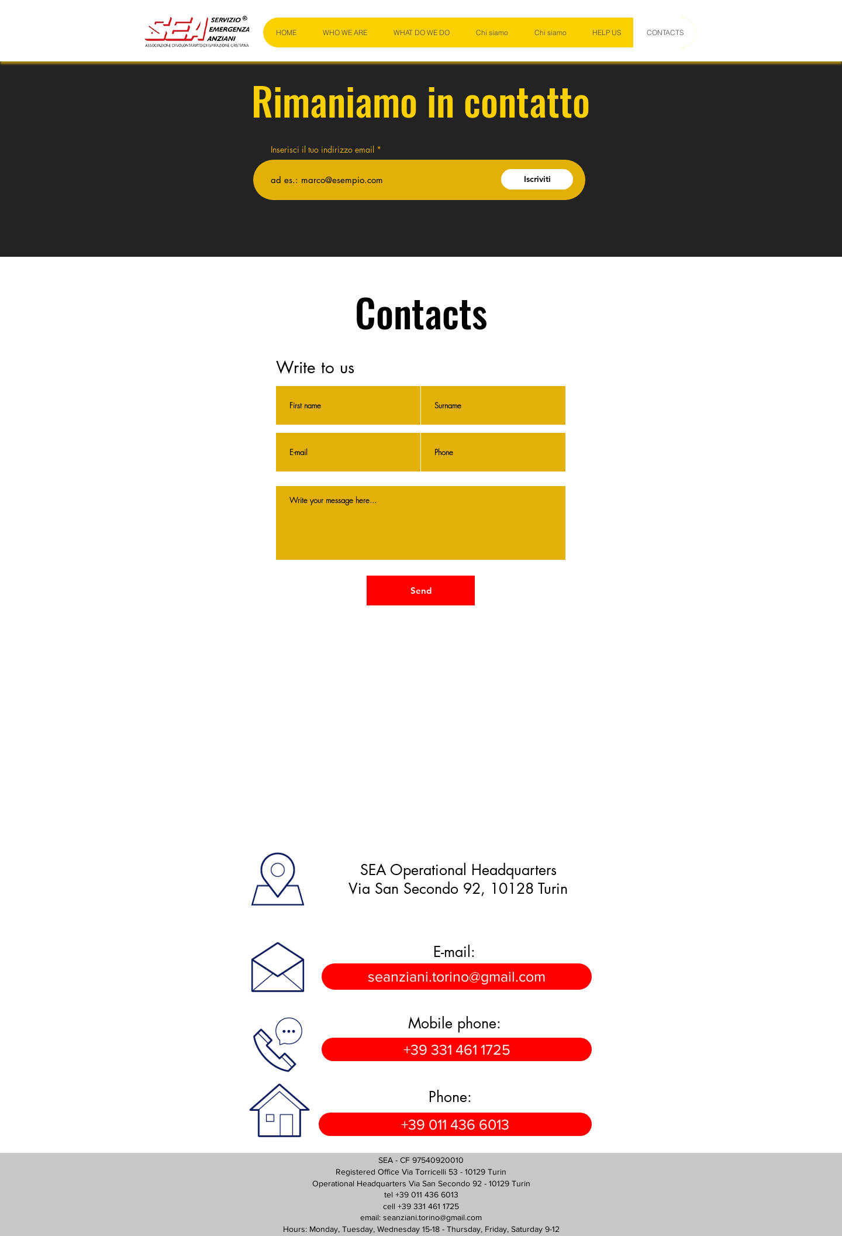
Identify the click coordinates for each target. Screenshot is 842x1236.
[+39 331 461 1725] (457, 1049)
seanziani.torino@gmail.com (432, 1217)
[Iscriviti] (537, 179)
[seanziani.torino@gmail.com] (457, 976)
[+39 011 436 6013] (455, 1124)
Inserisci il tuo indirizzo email (322, 150)
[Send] (421, 590)
